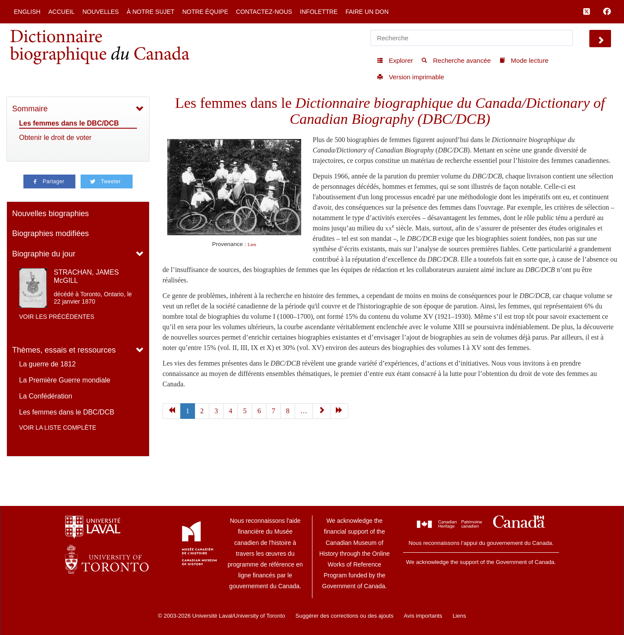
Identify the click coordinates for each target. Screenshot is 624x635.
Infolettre (319, 11)
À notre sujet (150, 11)
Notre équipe (205, 11)
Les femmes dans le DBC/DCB (69, 123)
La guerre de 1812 (47, 364)
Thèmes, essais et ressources (64, 350)
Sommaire (30, 108)
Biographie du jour (43, 253)
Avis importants (423, 615)
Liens (459, 615)
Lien (252, 244)
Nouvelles (100, 11)
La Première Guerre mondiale (64, 380)
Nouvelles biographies (50, 213)
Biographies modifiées (50, 233)
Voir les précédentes (56, 316)
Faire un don (367, 11)
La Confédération (45, 396)
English (27, 11)
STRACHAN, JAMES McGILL (86, 276)
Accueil (61, 11)
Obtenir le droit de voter (55, 137)
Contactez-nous (264, 11)
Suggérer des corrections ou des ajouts (344, 615)
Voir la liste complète (57, 427)
